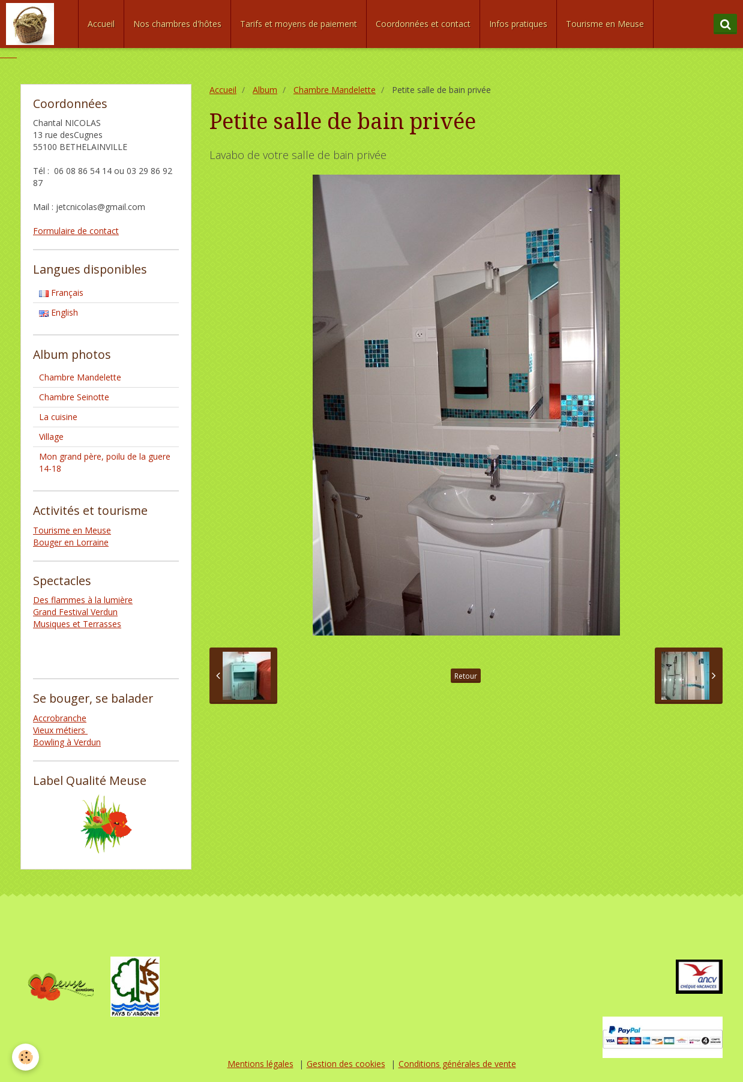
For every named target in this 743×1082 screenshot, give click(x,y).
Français (61, 292)
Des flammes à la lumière (83, 600)
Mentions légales (260, 1063)
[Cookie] (25, 1057)
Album (265, 89)
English (58, 312)
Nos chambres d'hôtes (177, 23)
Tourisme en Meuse (605, 23)
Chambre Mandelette (334, 89)
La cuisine (58, 416)
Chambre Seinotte (74, 397)
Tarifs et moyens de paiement (298, 23)
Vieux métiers (60, 730)
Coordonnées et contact (423, 23)
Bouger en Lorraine (71, 542)
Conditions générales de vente (457, 1063)
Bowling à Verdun (67, 742)
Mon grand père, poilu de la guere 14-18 (104, 462)
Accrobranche (59, 718)
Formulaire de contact (76, 230)
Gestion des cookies (346, 1063)
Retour (465, 676)
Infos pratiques (518, 23)
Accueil (101, 23)
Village (51, 436)
